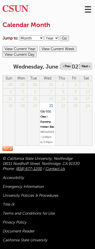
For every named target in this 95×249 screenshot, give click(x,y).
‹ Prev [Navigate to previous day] (67, 66)
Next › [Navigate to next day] (86, 66)
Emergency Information (23, 187)
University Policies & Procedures (30, 195)
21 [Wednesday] (51, 106)
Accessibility (13, 178)
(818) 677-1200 (29, 169)
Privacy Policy (15, 222)
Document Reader (18, 231)
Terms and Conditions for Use (29, 213)
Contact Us (55, 169)
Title (8, 204)
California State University (25, 240)
